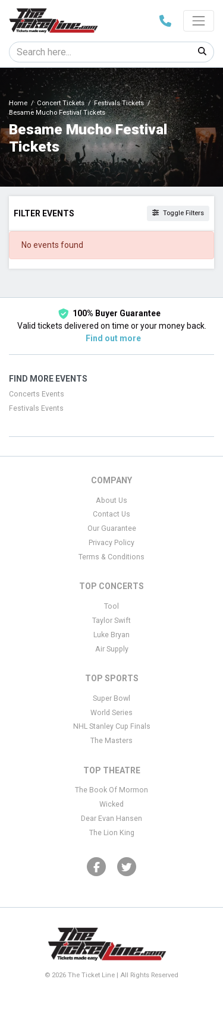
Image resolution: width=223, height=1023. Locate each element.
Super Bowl (111, 698)
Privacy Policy (111, 543)
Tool (111, 606)
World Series (111, 713)
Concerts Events (36, 394)
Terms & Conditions (111, 557)
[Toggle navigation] (198, 21)
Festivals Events (36, 408)
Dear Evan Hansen (111, 818)
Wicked (111, 804)
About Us (111, 500)
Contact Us (111, 514)
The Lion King (111, 833)
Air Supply (111, 649)
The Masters (111, 740)
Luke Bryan (111, 635)
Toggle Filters (178, 213)
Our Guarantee (111, 528)
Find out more (113, 338)
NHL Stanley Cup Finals (111, 726)
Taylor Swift (111, 620)
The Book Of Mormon (111, 790)
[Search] (100, 52)
